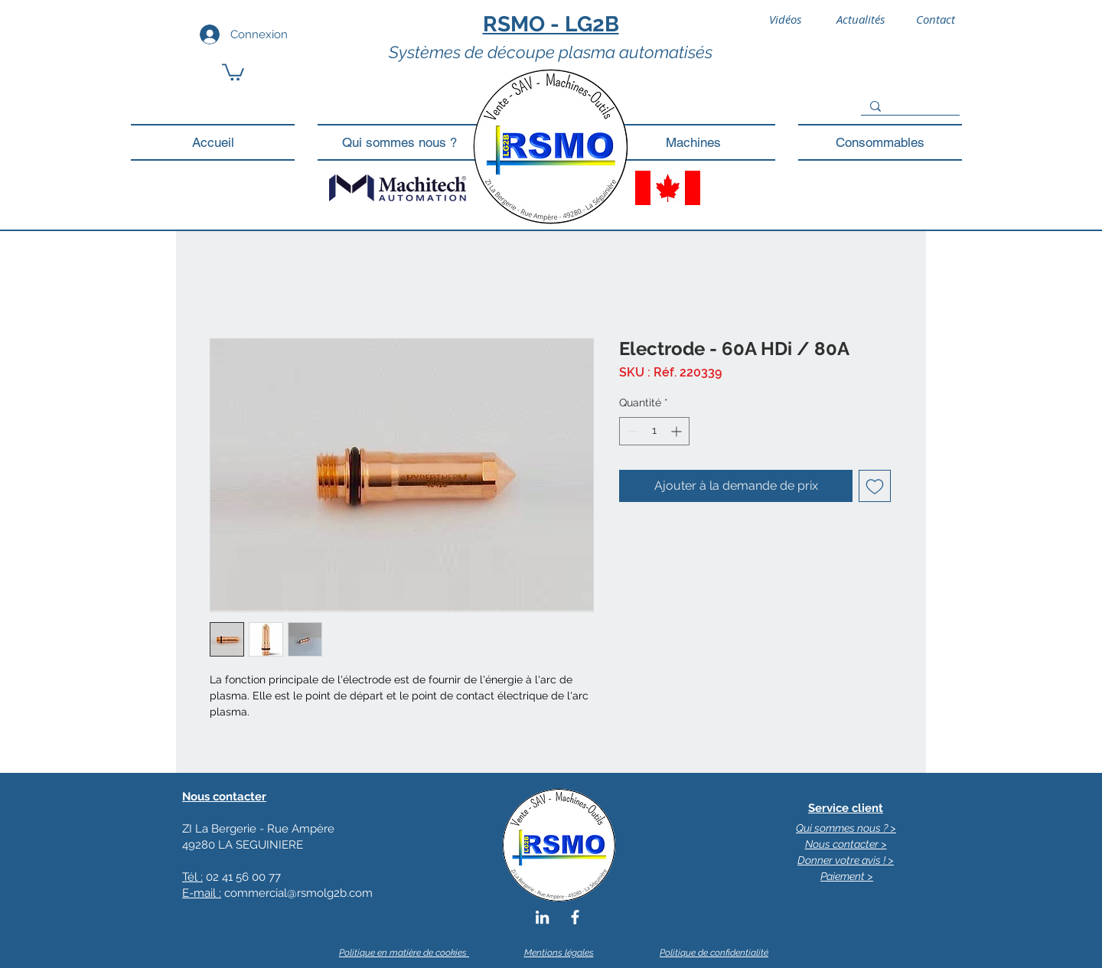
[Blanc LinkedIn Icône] (542, 917)
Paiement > (846, 876)
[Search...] (909, 106)
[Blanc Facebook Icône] (575, 917)
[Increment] (677, 431)
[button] (233, 71)
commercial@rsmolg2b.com (298, 893)
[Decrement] (631, 431)
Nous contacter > (846, 844)
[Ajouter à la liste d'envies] (875, 486)
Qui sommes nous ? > (846, 828)
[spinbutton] (654, 431)
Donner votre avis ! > (845, 860)
